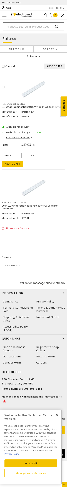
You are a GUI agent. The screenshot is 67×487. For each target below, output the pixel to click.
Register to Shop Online (47, 348)
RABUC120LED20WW (14, 202)
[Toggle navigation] (4, 15)
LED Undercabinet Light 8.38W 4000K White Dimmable (33, 106)
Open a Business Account (14, 348)
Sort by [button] (48, 49)
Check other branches (18, 137)
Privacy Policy (45, 301)
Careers (41, 362)
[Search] (33, 26)
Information (33, 293)
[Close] (57, 415)
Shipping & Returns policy (16, 318)
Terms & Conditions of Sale (18, 309)
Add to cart (12, 163)
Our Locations (12, 356)
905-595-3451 (33, 388)
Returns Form (45, 356)
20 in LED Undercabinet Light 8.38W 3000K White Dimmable (30, 207)
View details (12, 265)
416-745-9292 (13, 2)
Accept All (30, 463)
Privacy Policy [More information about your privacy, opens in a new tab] (11, 453)
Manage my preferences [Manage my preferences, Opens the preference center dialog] (31, 473)
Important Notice (47, 317)
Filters (16, 49)
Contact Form (12, 362)
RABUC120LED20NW (13, 103)
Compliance (10, 301)
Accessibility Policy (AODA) (15, 328)
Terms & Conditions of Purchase (51, 309)
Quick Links (33, 338)
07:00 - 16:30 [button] (55, 7)
